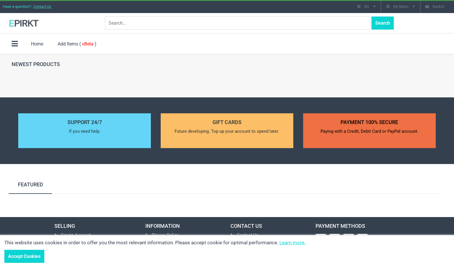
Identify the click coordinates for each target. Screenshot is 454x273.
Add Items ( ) (77, 44)
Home (37, 44)
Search (382, 23)
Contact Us (42, 6)
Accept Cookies (24, 256)
